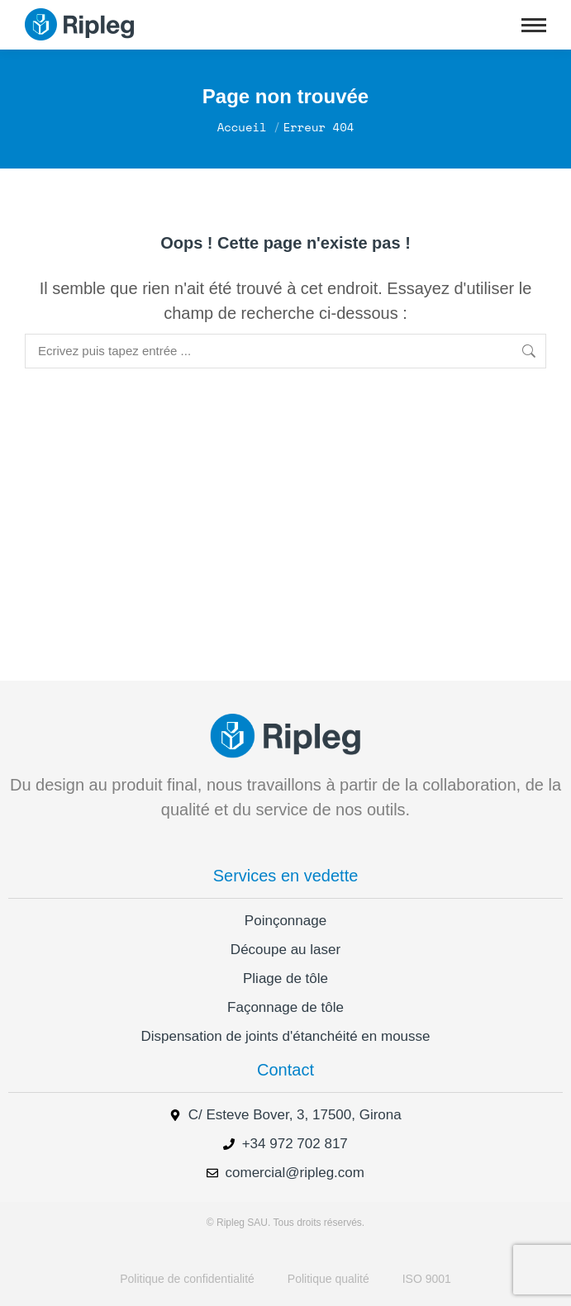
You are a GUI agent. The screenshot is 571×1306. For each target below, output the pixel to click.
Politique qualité (328, 1278)
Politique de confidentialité (187, 1278)
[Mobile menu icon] (533, 25)
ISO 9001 (426, 1278)
